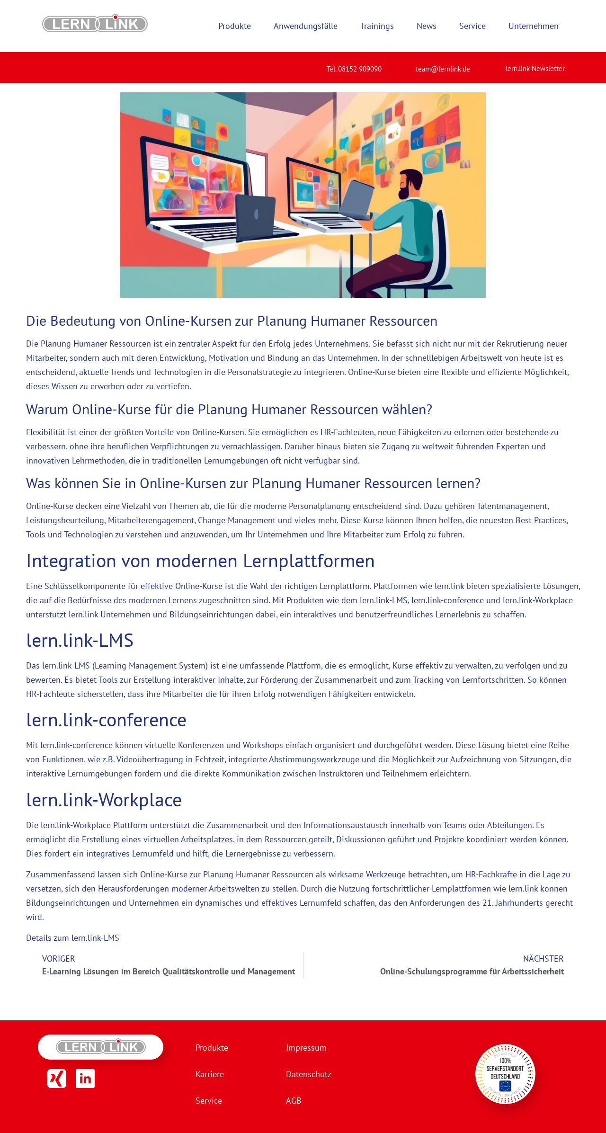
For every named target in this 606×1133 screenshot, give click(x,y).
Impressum (306, 1047)
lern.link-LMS (384, 600)
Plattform (303, 665)
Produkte (212, 1047)
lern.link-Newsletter (535, 68)
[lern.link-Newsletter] (494, 64)
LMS (82, 665)
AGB (294, 1100)
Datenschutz (308, 1074)
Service (209, 1100)
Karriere (210, 1074)
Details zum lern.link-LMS (72, 937)
